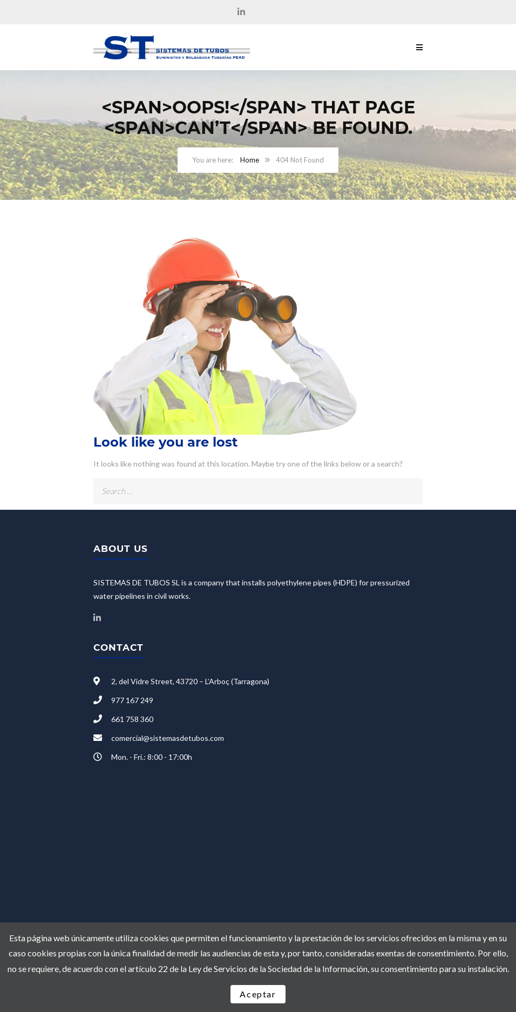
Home (249, 160)
